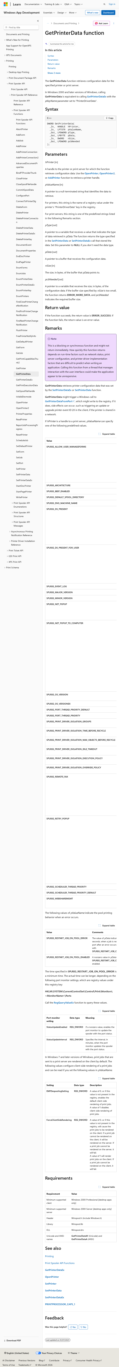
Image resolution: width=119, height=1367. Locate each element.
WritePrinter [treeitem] (22, 497)
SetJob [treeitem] (19, 457)
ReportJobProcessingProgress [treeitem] (27, 427)
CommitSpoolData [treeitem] (25, 189)
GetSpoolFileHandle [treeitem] (25, 391)
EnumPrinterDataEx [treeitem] (25, 284)
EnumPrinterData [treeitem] (24, 278)
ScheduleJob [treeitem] (22, 440)
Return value (54, 63)
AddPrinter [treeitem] (21, 146)
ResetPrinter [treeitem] (22, 434)
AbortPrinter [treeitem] (22, 129)
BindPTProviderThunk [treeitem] (26, 172)
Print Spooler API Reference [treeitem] (22, 102)
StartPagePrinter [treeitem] (24, 491)
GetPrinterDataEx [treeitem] (24, 379)
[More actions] (114, 23)
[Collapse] (38, 21)
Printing (49, 1256)
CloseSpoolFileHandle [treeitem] (26, 184)
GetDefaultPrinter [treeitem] (24, 341)
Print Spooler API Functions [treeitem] (24, 121)
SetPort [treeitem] (19, 463)
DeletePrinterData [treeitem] (24, 227)
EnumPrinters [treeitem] (22, 296)
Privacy (66, 1360)
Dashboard (108, 12)
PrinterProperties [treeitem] (24, 413)
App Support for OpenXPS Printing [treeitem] (18, 47)
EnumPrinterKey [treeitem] (23, 290)
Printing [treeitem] (12, 66)
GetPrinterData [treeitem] (23, 373)
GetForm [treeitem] (20, 347)
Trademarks (23, 1364)
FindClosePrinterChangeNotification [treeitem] (27, 303)
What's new (92, 12)
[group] (81, 673)
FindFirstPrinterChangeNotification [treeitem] (27, 313)
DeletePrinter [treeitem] (22, 212)
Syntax (51, 55)
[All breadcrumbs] (48, 23)
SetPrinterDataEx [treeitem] (24, 480)
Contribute (54, 1360)
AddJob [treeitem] (19, 140)
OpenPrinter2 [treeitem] (22, 408)
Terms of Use (8, 1364)
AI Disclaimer (8, 1360)
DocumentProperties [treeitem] (26, 250)
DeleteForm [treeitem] (21, 206)
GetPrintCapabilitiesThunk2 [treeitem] (27, 360)
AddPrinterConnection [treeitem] (26, 151)
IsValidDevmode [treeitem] (23, 396)
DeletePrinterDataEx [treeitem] (25, 233)
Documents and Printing (65, 23)
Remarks (52, 68)
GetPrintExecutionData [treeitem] (27, 385)
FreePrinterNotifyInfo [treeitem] (26, 336)
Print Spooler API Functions (60, 1263)
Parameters (53, 59)
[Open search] (104, 4)
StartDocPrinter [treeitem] (23, 485)
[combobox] (21, 27)
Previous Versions (27, 1360)
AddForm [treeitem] (20, 134)
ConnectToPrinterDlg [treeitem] (26, 201)
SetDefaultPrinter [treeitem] (24, 446)
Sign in (112, 3)
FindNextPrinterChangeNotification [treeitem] (27, 322)
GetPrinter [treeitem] (21, 368)
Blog (41, 1360)
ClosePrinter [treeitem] (22, 178)
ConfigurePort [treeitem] (22, 195)
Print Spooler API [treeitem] (19, 89)
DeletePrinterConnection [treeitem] (27, 220)
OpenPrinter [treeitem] (22, 402)
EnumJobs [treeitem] (21, 273)
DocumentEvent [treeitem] (23, 244)
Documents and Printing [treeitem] (17, 34)
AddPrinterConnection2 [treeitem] (27, 157)
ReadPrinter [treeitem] (21, 419)
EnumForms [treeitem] (21, 267)
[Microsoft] (6, 4)
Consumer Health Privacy (88, 1360)
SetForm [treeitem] (20, 451)
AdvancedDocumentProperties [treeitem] (27, 165)
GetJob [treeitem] (19, 352)
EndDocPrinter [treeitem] (23, 256)
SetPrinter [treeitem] (21, 468)
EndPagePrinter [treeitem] (23, 261)
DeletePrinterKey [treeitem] (24, 239)
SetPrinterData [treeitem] (23, 474)
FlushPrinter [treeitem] (21, 330)
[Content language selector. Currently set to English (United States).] (16, 1353)
